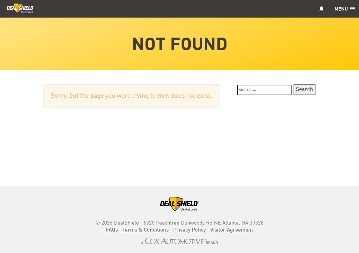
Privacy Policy (189, 230)
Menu (344, 9)
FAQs (112, 230)
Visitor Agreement (231, 230)
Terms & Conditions (145, 230)
